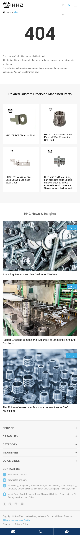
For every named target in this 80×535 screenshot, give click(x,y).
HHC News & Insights (40, 214)
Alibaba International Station (17, 521)
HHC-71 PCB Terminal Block (21, 135)
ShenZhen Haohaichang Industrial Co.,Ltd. (34, 517)
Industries (40, 453)
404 (16, 12)
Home (8, 12)
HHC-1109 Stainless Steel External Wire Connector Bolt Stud (58, 137)
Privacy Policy (21, 525)
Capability (40, 437)
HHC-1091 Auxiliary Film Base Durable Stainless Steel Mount (18, 180)
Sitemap (6, 525)
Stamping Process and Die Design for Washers (30, 274)
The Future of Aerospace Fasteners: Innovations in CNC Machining (35, 409)
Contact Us (11, 469)
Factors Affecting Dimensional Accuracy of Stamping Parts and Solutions (39, 341)
